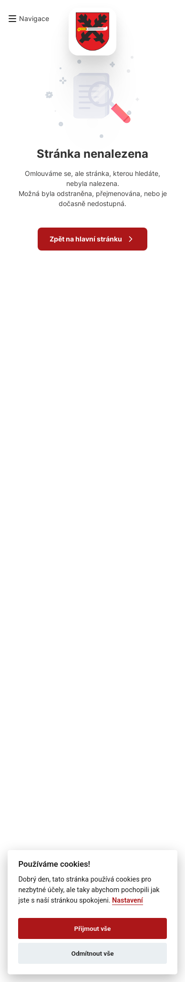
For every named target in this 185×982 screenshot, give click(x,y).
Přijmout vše (92, 928)
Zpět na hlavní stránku (92, 239)
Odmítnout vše (93, 953)
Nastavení (127, 900)
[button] (28, 18)
